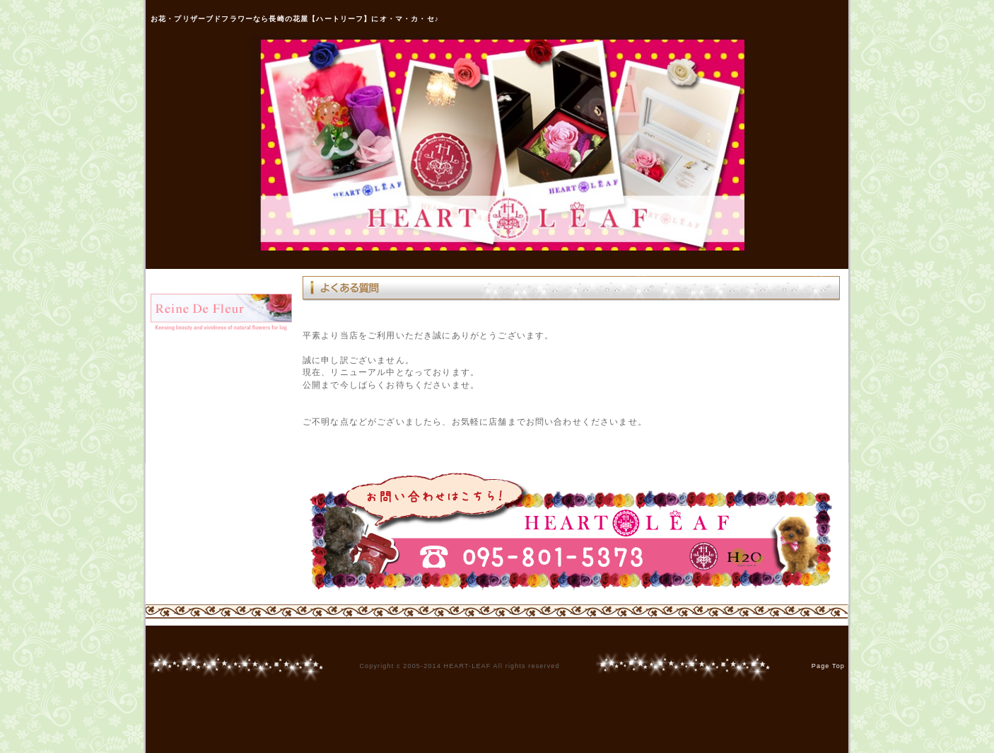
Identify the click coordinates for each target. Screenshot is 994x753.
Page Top (828, 665)
